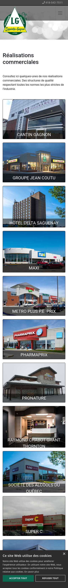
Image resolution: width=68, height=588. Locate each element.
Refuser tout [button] (50, 578)
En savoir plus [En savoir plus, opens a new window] (32, 571)
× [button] (64, 554)
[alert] (34, 569)
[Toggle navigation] (60, 13)
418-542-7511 (52, 2)
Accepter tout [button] (18, 578)
